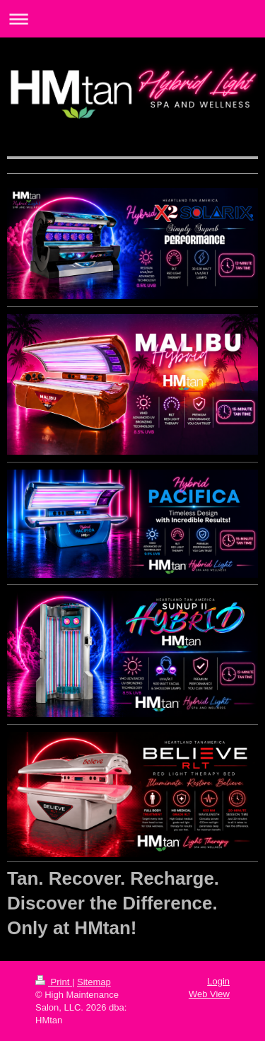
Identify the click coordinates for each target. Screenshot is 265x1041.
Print (53, 982)
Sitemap (94, 982)
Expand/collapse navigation (132, 19)
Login (218, 981)
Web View (209, 994)
